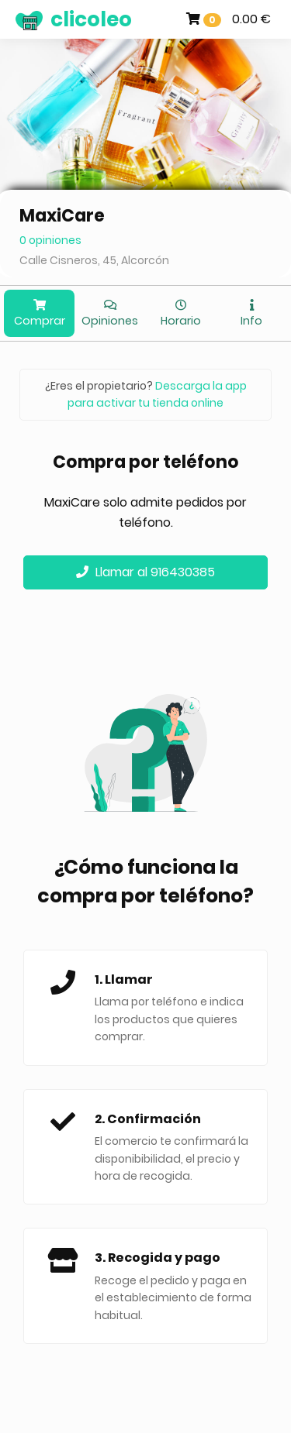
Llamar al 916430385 (145, 572)
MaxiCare (62, 216)
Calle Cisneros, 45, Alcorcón (94, 260)
